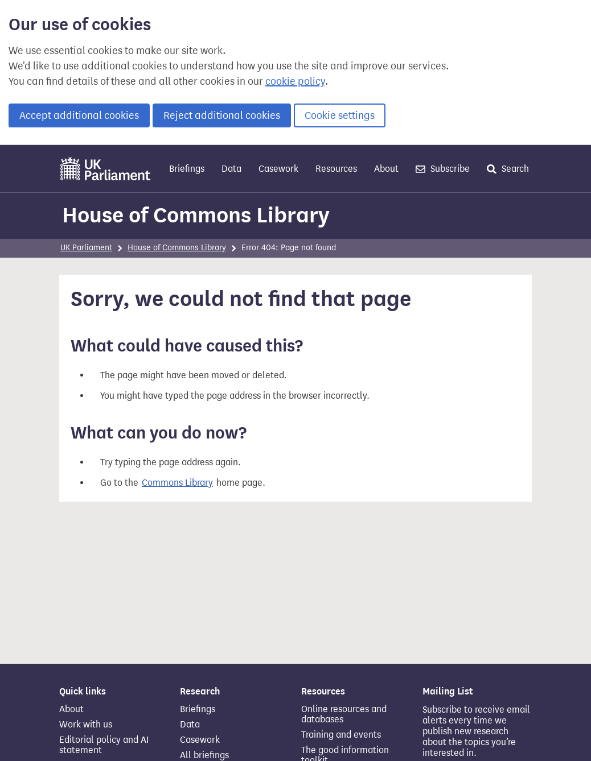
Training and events (341, 735)
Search (508, 168)
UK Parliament (86, 248)
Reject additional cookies (221, 115)
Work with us (85, 724)
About (386, 168)
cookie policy (295, 81)
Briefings (186, 168)
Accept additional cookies (79, 115)
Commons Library (177, 482)
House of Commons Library (196, 215)
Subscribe (443, 168)
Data (231, 168)
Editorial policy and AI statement (104, 745)
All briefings (204, 755)
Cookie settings (340, 115)
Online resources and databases (344, 714)
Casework (278, 168)
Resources (336, 168)
